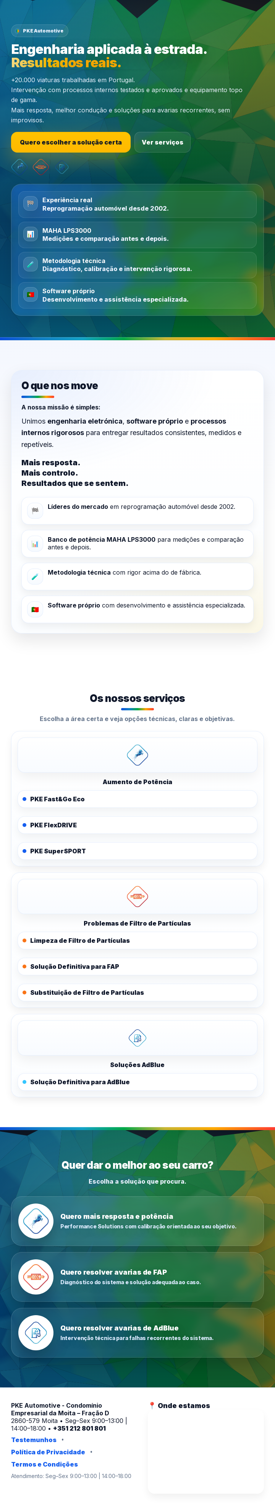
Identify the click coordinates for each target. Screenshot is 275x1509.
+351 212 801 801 (79, 1428)
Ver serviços (162, 142)
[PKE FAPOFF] (137, 896)
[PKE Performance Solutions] (137, 755)
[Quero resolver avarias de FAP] (137, 1277)
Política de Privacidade (48, 1452)
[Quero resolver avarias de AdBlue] (137, 1333)
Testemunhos (34, 1440)
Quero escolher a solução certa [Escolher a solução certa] (71, 142)
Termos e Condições (44, 1464)
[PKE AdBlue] (137, 1038)
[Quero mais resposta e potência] (137, 1221)
